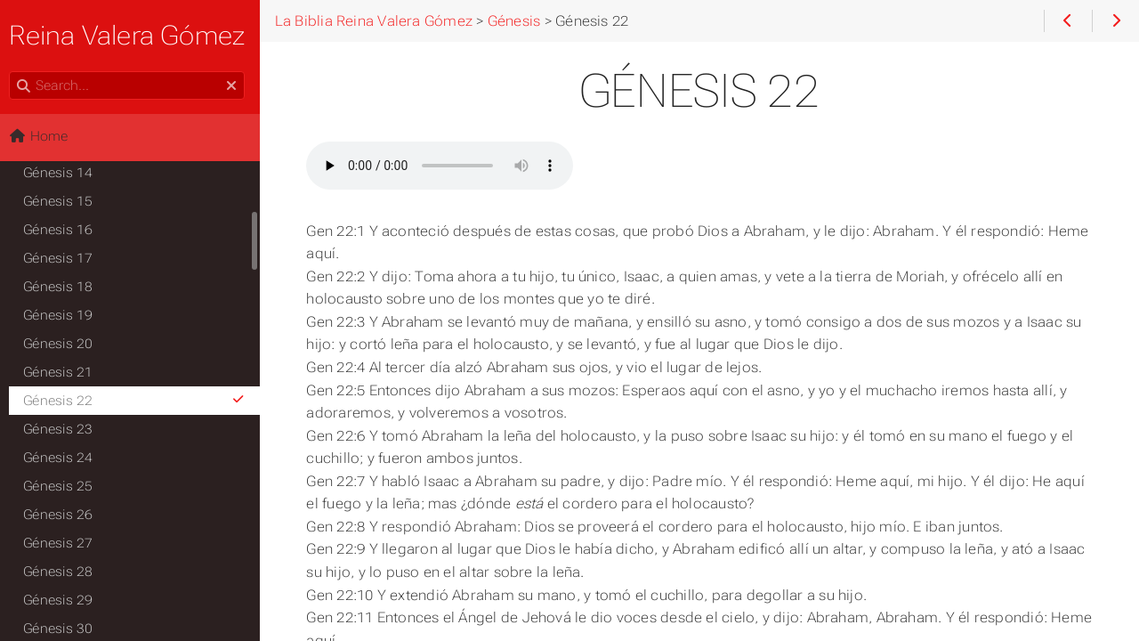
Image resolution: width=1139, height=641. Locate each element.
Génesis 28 (63, 572)
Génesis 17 (63, 258)
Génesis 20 (63, 344)
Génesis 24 (63, 458)
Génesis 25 (63, 486)
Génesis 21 (63, 372)
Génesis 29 (63, 600)
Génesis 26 (63, 515)
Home (43, 136)
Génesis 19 (63, 315)
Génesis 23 (63, 429)
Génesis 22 (140, 401)
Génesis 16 (63, 230)
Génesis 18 (63, 287)
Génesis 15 (63, 201)
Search (15, 71)
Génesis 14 (63, 173)
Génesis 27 (63, 543)
